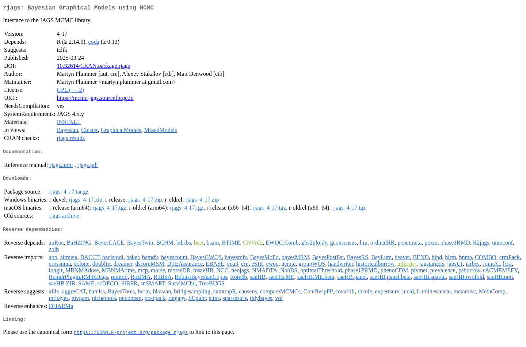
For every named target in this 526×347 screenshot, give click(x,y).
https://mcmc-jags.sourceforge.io (95, 99)
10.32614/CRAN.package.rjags (93, 67)
